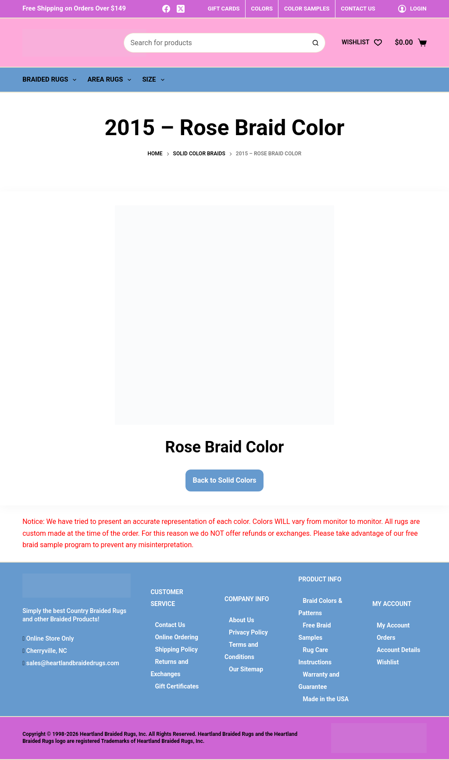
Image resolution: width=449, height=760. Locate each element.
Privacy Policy (248, 632)
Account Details (398, 649)
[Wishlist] (361, 42)
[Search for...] (215, 43)
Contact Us (170, 624)
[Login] (412, 8)
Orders (386, 637)
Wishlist (388, 662)
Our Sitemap (246, 669)
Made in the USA (326, 699)
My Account (393, 625)
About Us (241, 620)
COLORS (262, 8)
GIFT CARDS (224, 8)
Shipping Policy (176, 649)
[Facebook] (166, 9)
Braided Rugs (51, 80)
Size (154, 80)
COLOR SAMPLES (306, 8)
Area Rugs (111, 80)
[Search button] (315, 43)
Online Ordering (176, 637)
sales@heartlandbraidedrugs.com (72, 663)
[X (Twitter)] (181, 9)
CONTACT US (358, 8)
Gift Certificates (177, 686)
